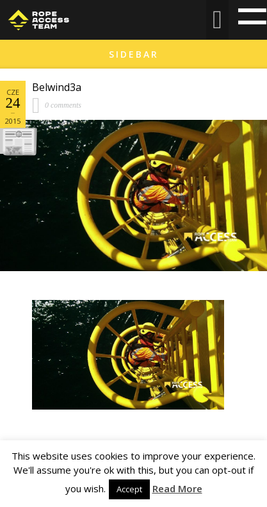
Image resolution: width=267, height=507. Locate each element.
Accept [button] (129, 489)
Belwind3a (56, 87)
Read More (177, 488)
